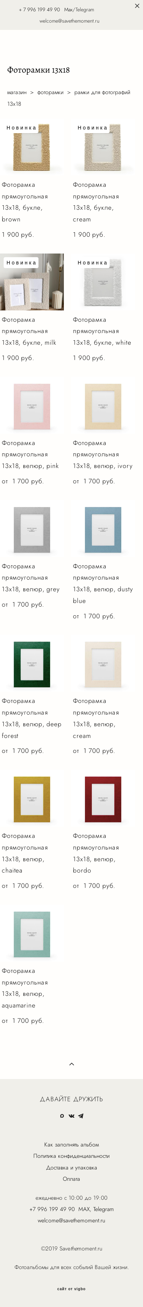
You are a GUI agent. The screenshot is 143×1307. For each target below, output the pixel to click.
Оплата (71, 1179)
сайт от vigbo (71, 1289)
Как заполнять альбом (71, 1144)
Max (68, 9)
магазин (16, 92)
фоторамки (50, 92)
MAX (84, 1209)
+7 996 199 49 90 (52, 1209)
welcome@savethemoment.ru (71, 1220)
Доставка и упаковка (71, 1167)
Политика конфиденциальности (71, 1156)
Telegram (103, 1209)
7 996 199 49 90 (41, 9)
